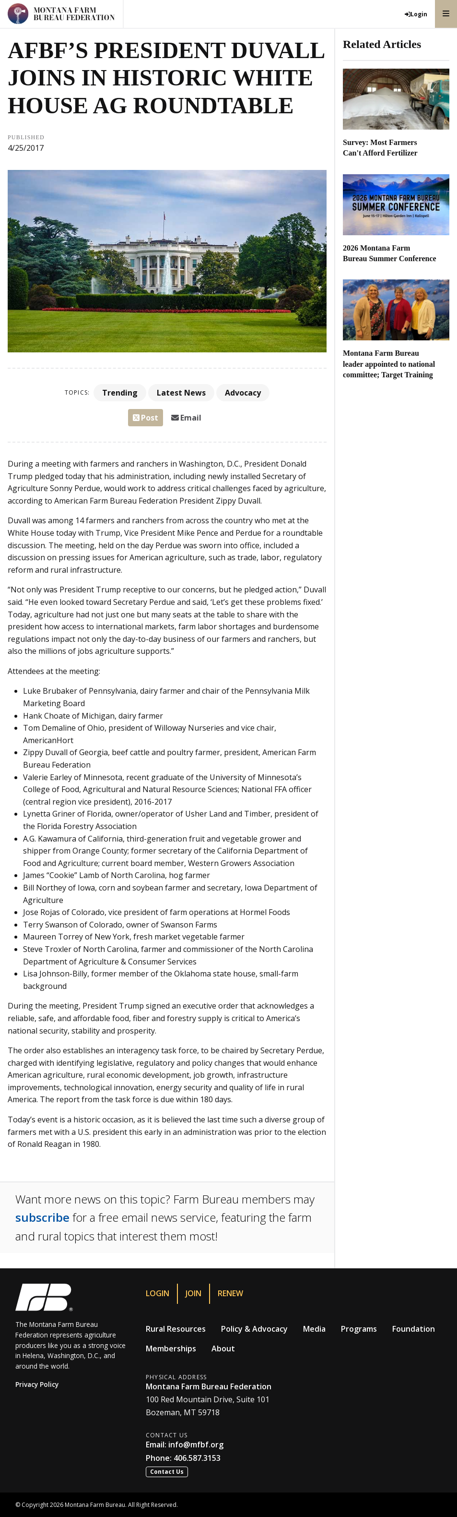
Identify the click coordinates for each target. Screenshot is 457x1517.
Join (193, 1293)
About (223, 1348)
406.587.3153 (197, 1458)
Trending (120, 392)
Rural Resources (176, 1329)
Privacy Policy (37, 1384)
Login (157, 1293)
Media (314, 1329)
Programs (359, 1329)
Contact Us (167, 1472)
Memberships (171, 1348)
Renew (230, 1293)
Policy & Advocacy (254, 1329)
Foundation (413, 1329)
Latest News (181, 392)
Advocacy (243, 392)
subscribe (42, 1217)
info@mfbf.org (195, 1444)
